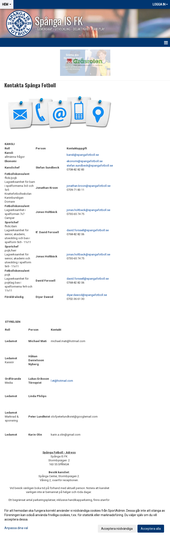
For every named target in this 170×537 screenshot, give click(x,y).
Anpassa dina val (16, 528)
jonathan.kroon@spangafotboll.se (88, 185)
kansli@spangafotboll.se (83, 154)
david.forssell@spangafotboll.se (88, 230)
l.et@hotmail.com (62, 380)
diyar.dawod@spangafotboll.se (87, 295)
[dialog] (85, 519)
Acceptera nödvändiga (117, 528)
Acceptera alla (151, 528)
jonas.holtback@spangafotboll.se (88, 210)
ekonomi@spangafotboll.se (84, 161)
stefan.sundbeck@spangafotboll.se (90, 165)
